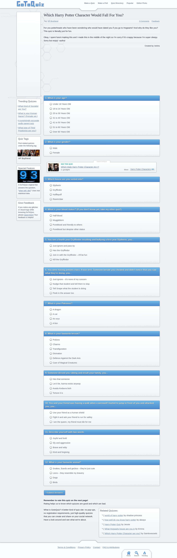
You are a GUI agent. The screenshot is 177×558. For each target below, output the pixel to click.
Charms (55, 344)
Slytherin (55, 185)
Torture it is (56, 393)
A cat (53, 314)
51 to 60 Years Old (60, 127)
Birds (54, 482)
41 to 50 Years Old (60, 122)
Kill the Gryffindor (59, 259)
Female (55, 152)
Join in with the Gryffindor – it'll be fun (68, 255)
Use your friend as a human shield (67, 412)
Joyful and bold (58, 438)
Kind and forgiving (59, 452)
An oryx (55, 318)
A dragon (55, 309)
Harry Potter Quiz (113, 524)
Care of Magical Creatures (63, 363)
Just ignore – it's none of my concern (68, 279)
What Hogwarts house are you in (120, 529)
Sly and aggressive (60, 443)
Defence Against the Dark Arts (65, 358)
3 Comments (144, 21)
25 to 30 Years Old (60, 113)
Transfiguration (58, 349)
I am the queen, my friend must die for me (70, 422)
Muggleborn (57, 220)
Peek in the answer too (62, 293)
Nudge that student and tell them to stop (70, 284)
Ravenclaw (56, 199)
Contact (96, 547)
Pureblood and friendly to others (66, 225)
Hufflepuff (56, 194)
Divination (56, 353)
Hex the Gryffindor (60, 250)
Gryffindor (56, 190)
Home (129, 553)
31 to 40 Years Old (60, 118)
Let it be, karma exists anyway (65, 383)
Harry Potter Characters (140, 169)
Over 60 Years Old (60, 132)
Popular (130, 3)
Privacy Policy (84, 547)
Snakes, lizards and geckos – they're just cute (72, 468)
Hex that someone (60, 379)
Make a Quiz (89, 3)
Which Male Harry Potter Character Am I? (80, 167)
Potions (55, 340)
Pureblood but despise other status (67, 229)
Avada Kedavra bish (60, 388)
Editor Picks (142, 3)
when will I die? (25, 191)
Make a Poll (103, 3)
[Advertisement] (101, 70)
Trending (145, 553)
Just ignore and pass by (62, 246)
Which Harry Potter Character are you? (122, 533)
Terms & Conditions (67, 547)
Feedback (155, 21)
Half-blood (56, 215)
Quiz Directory (117, 3)
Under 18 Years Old (60, 104)
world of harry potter (114, 515)
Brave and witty (58, 447)
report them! (29, 215)
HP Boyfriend (53, 21)
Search (136, 553)
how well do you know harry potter (120, 520)
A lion (54, 323)
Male (53, 148)
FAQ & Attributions (111, 547)
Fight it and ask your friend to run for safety (71, 417)
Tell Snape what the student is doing (68, 288)
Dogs (54, 477)
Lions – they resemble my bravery (67, 473)
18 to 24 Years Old (60, 109)
